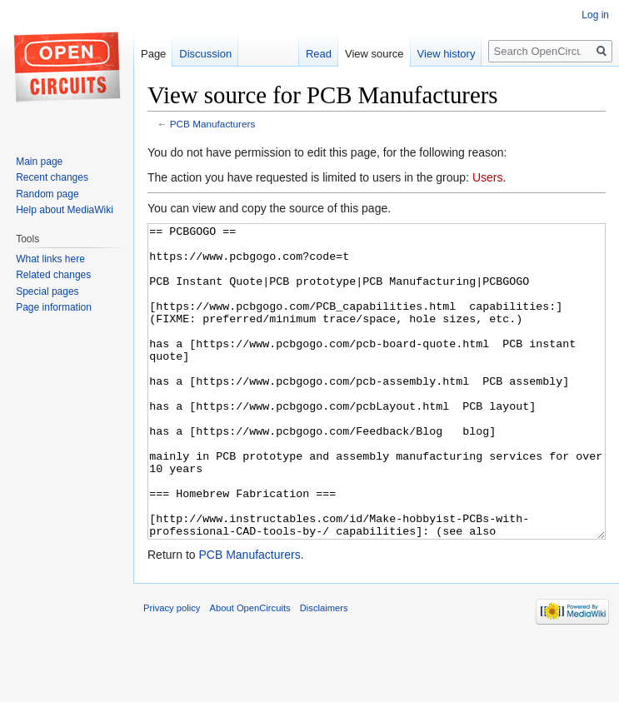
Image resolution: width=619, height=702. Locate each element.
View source (374, 53)
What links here (50, 259)
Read (319, 53)
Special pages (47, 291)
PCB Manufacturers (213, 123)
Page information (54, 307)
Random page (47, 194)
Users (487, 177)
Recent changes (52, 177)
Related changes (53, 275)
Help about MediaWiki (64, 210)
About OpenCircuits (250, 670)
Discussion (205, 53)
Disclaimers (324, 670)
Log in (595, 15)
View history (446, 53)
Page (153, 53)
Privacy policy (171, 670)
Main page (39, 161)
